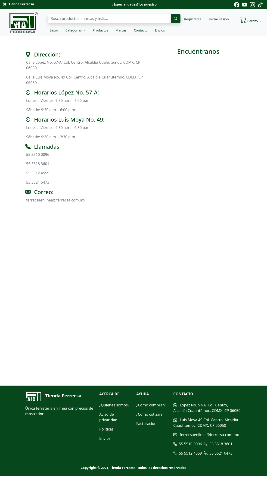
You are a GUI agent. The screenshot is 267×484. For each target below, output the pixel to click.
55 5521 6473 (218, 453)
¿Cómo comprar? (151, 405)
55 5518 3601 (218, 443)
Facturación (146, 423)
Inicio (54, 30)
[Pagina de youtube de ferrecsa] (245, 4)
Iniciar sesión (219, 19)
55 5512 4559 (187, 453)
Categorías (74, 30)
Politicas (106, 429)
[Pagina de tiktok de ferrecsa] (260, 4)
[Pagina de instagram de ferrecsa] (252, 4)
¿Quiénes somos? (114, 405)
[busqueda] (175, 18)
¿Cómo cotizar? (149, 414)
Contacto (141, 30)
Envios (160, 30)
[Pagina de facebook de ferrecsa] (237, 4)
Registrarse (192, 19)
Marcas (120, 30)
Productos (100, 30)
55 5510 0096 (187, 443)
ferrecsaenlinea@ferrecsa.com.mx (206, 434)
